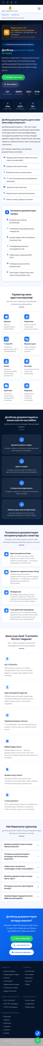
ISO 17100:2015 (8, 1000)
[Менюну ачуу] (39, 8)
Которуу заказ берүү (13, 77)
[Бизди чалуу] (38, 1033)
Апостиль (6, 978)
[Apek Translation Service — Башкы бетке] (10, 8)
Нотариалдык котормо (10, 974)
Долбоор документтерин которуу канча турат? (21, 878)
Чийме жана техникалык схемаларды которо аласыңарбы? (21, 868)
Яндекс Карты (29, 1007)
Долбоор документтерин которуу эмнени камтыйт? (21, 846)
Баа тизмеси (10, 84)
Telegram (6, 1020)
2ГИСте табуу (29, 1000)
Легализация (7, 981)
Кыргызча (27, 981)
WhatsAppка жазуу (21, 938)
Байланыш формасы (21, 952)
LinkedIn (5, 1033)
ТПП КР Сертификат (10, 1007)
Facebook (6, 1030)
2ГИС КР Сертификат (10, 1004)
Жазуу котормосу (8, 971)
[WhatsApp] (38, 1040)
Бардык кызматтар (9, 991)
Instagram (6, 1026)
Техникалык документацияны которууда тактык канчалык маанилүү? (21, 857)
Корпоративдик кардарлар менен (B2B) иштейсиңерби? (21, 898)
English (26, 984)
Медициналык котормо (10, 984)
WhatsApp (6, 1016)
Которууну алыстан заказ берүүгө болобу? (21, 888)
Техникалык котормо (10, 988)
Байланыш (28, 978)
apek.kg (28, 1043)
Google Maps (28, 1004)
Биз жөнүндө (28, 971)
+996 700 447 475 (21, 945)
